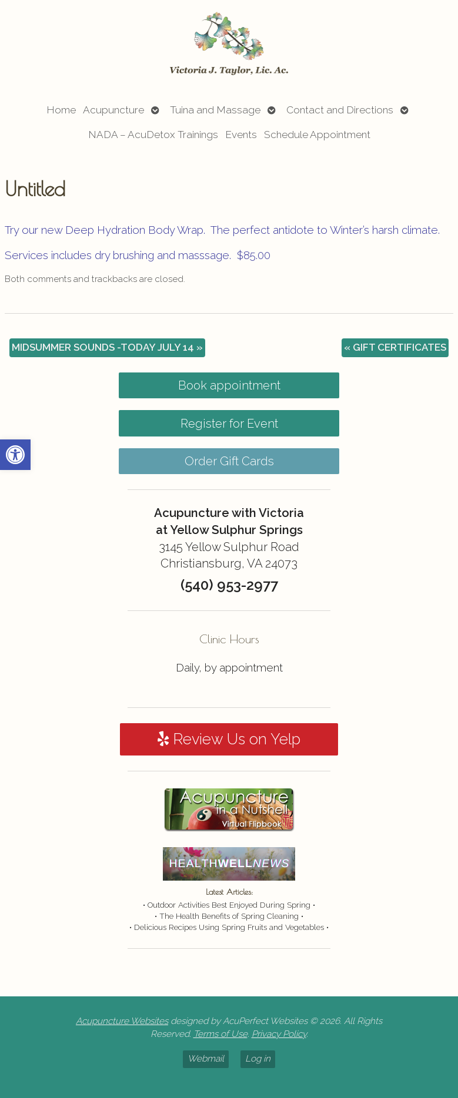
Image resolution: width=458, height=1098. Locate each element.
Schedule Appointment (317, 134)
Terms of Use (220, 1034)
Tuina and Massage (215, 110)
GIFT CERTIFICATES (395, 347)
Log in (257, 1058)
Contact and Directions (339, 110)
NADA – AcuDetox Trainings (153, 134)
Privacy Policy (279, 1034)
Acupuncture (113, 110)
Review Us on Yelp (229, 739)
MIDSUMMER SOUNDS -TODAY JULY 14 (107, 347)
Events (241, 134)
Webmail (206, 1058)
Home (61, 110)
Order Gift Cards (229, 461)
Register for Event (229, 424)
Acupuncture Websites (122, 1021)
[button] (15, 454)
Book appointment (229, 385)
